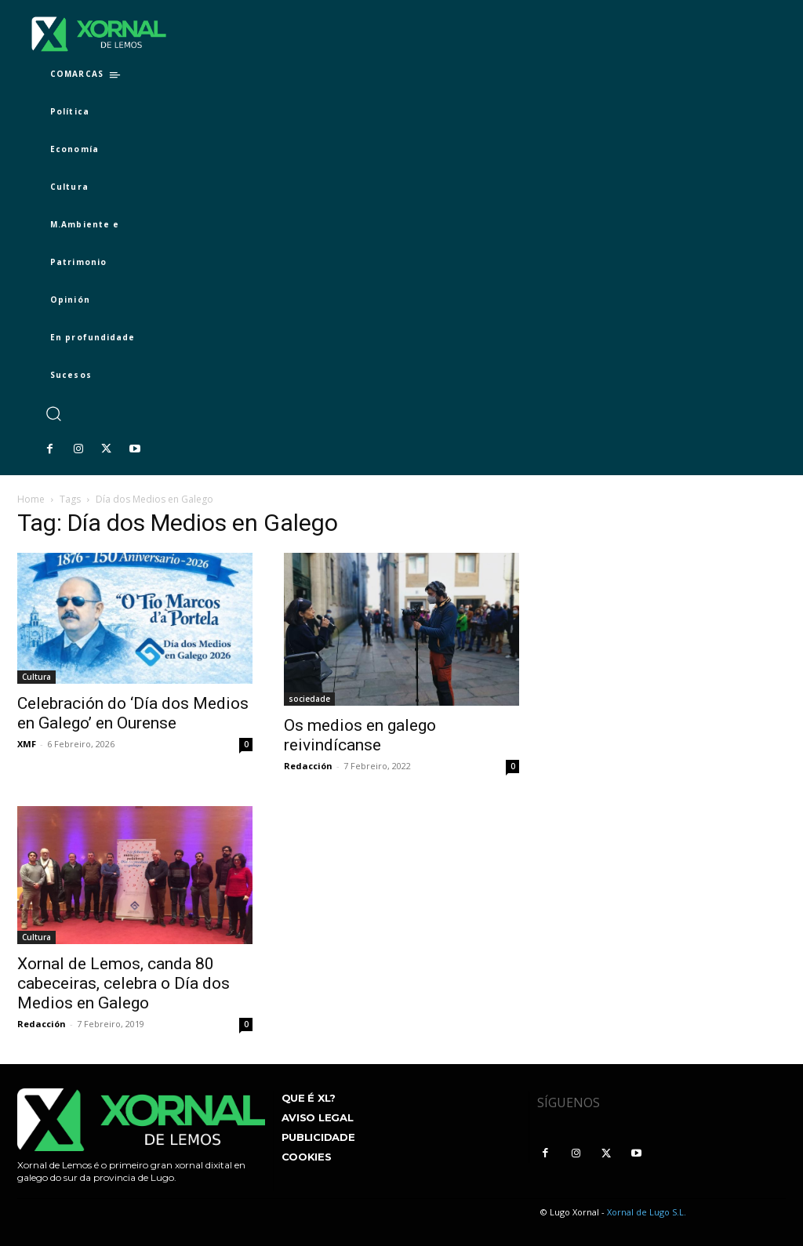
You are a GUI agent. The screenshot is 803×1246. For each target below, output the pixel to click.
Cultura (36, 676)
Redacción (308, 766)
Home (31, 499)
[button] (52, 413)
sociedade (309, 698)
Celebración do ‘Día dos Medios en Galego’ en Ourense (133, 713)
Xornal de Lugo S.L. (646, 1212)
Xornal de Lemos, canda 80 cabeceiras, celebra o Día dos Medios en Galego (123, 983)
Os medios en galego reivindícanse (360, 735)
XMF (26, 744)
